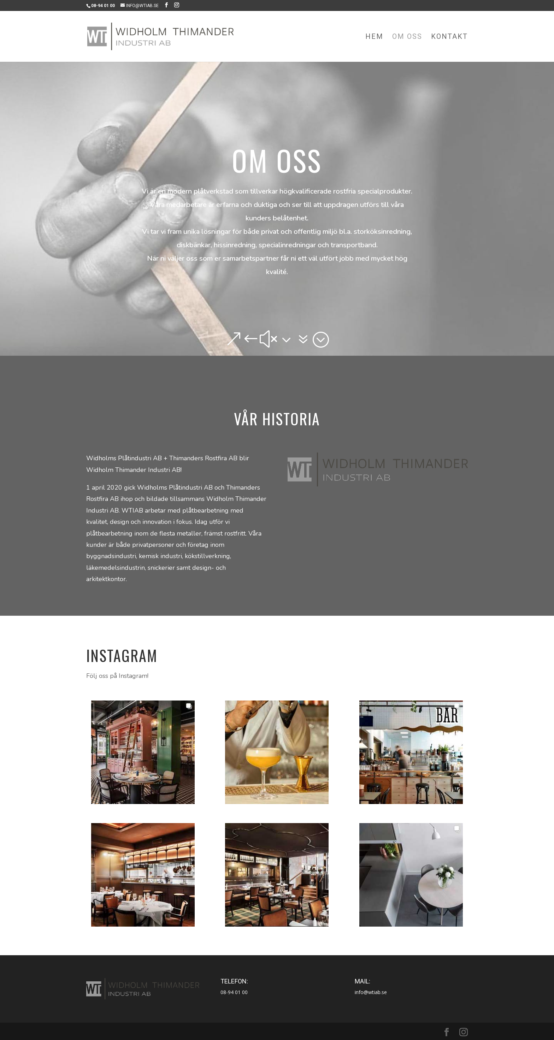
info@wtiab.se (371, 992)
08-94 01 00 (234, 992)
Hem (374, 37)
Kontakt (449, 37)
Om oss (407, 37)
